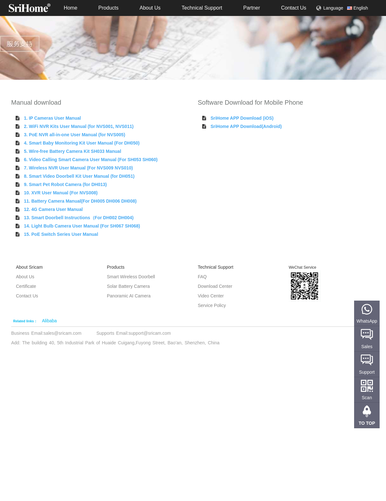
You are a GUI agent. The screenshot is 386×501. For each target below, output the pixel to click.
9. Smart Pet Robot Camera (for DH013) (65, 184)
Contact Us (293, 8)
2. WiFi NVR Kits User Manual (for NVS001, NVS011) (79, 126)
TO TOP (367, 423)
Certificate (26, 286)
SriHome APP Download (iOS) (242, 118)
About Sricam (29, 267)
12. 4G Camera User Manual (53, 209)
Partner (251, 8)
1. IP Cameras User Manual (52, 118)
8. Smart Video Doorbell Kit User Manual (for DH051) (79, 176)
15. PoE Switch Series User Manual (61, 234)
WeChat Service (302, 267)
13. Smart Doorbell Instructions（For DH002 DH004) (79, 217)
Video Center (211, 295)
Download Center (215, 286)
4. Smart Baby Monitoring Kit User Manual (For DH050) (82, 143)
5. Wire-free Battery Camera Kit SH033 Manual (72, 151)
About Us (149, 8)
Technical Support (202, 8)
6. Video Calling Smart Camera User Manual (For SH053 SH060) (91, 159)
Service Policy (212, 305)
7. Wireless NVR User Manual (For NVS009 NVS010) (78, 167)
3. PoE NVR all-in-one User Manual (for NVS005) (74, 134)
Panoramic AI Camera (129, 295)
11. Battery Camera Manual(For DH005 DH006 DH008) (80, 201)
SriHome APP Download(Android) (246, 126)
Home (71, 8)
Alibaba (49, 320)
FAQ (202, 276)
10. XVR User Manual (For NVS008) (61, 192)
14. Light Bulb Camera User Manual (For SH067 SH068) (82, 225)
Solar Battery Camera (128, 286)
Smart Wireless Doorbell (131, 276)
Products (108, 8)
